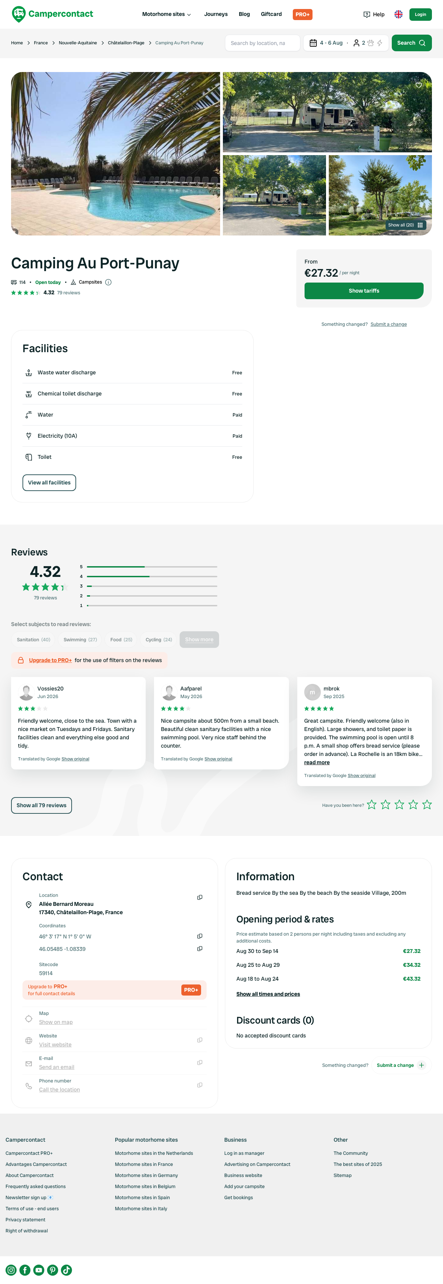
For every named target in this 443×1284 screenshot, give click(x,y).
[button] (328, 994)
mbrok (332, 688)
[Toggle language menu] (398, 14)
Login (420, 14)
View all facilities (49, 482)
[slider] (399, 804)
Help (374, 14)
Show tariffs (364, 290)
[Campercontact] (52, 14)
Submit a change (389, 324)
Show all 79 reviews (41, 805)
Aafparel (191, 688)
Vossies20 (50, 688)
